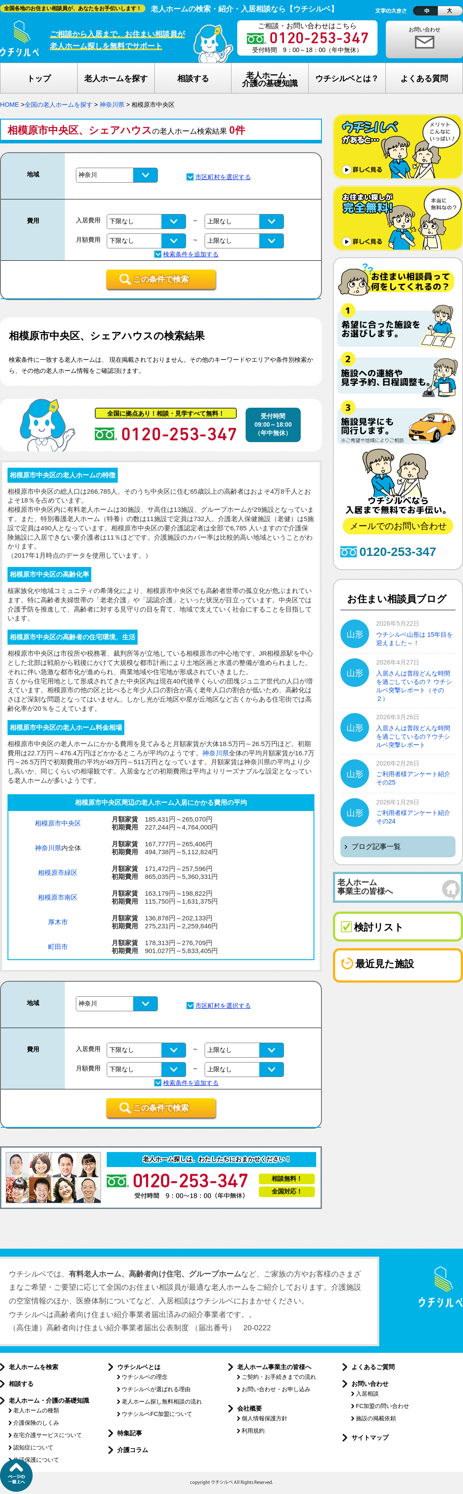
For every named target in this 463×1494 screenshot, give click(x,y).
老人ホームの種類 (36, 1410)
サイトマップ (369, 1437)
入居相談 (367, 1393)
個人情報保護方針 (265, 1418)
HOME (9, 104)
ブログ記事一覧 (376, 846)
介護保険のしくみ (36, 1422)
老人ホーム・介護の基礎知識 (49, 1400)
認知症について (33, 1447)
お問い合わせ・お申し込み (276, 1389)
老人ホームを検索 (33, 1366)
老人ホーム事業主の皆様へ (274, 1366)
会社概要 (249, 1408)
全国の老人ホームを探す (59, 104)
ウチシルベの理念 (145, 1377)
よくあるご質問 (373, 1366)
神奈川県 (112, 104)
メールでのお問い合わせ (398, 526)
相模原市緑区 (58, 872)
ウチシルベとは (139, 1366)
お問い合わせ (425, 29)
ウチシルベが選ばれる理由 (156, 1389)
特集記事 (129, 1433)
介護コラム (132, 1449)
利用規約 (253, 1430)
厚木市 (58, 922)
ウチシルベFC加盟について (157, 1414)
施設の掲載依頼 (376, 1418)
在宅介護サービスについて (47, 1435)
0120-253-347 (397, 552)
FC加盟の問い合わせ (382, 1406)
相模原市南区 (58, 897)
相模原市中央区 (58, 823)
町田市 (58, 946)
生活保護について (36, 1459)
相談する (21, 1383)
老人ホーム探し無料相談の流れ (162, 1401)
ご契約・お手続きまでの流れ (279, 1377)
